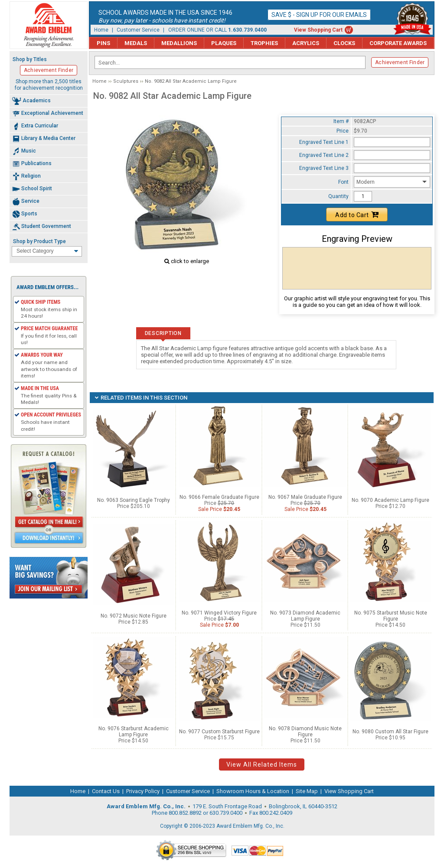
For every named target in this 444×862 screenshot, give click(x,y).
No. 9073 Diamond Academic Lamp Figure (305, 616)
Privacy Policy (143, 791)
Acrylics (305, 43)
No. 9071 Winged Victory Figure (219, 613)
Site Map (307, 791)
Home (101, 30)
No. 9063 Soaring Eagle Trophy (133, 500)
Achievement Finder (399, 62)
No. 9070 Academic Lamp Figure (390, 500)
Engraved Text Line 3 (324, 168)
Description (163, 333)
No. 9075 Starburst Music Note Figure (390, 616)
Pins (103, 43)
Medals (135, 43)
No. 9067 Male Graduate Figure (305, 497)
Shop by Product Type (39, 241)
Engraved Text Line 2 (324, 155)
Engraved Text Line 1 (324, 142)
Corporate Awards (398, 43)
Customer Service (138, 30)
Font (343, 182)
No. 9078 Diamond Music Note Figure (305, 731)
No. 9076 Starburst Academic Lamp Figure (133, 731)
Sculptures (125, 81)
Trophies (264, 43)
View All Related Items (261, 764)
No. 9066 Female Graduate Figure (219, 497)
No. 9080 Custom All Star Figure (390, 732)
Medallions (179, 43)
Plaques (223, 43)
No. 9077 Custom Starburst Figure (219, 732)
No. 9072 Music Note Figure (133, 616)
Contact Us (106, 791)
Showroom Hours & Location (252, 791)
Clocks (344, 43)
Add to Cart (357, 214)
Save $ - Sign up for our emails (319, 14)
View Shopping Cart (318, 30)
